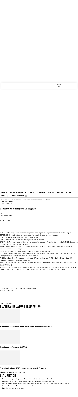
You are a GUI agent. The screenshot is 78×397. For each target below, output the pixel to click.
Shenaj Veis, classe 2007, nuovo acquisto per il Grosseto (23, 368)
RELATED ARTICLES (9, 306)
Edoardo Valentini (6, 216)
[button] (73, 84)
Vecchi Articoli (21, 199)
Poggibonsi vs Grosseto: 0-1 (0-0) (13, 347)
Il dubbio (11, 291)
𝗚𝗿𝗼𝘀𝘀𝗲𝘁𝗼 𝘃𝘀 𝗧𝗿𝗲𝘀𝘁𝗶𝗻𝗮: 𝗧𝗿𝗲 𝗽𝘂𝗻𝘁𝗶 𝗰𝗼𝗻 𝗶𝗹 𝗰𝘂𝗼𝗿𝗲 (20, 386)
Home (2, 199)
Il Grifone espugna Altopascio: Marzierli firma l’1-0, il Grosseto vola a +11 (27, 379)
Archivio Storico (10, 199)
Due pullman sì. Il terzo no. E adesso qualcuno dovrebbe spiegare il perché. (28, 381)
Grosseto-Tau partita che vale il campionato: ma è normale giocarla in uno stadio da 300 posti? (35, 384)
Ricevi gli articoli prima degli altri (12, 373)
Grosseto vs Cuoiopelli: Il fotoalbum (23, 288)
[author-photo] (5, 301)
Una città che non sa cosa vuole (13, 388)
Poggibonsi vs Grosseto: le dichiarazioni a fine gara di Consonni (26, 326)
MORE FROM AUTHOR (30, 306)
